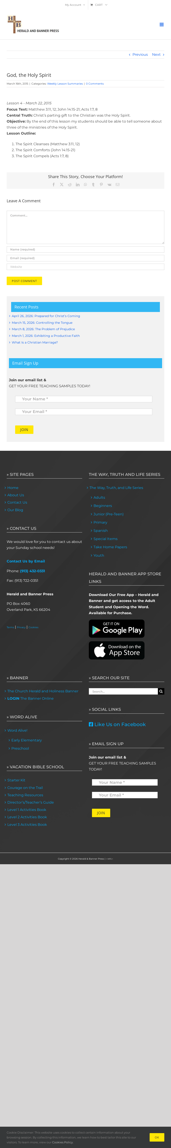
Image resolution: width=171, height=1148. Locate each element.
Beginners (103, 506)
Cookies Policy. (62, 1142)
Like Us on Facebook (117, 724)
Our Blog (15, 510)
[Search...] (123, 691)
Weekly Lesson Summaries (65, 83)
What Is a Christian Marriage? (35, 342)
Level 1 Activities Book (26, 810)
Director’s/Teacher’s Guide (30, 802)
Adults (99, 497)
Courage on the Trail (25, 788)
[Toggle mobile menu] (162, 24)
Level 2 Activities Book (27, 817)
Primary (100, 522)
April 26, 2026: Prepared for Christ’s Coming (46, 316)
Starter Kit (16, 780)
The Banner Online (30, 698)
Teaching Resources (25, 795)
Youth (99, 555)
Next (156, 54)
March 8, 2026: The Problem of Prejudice (43, 329)
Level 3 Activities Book (27, 824)
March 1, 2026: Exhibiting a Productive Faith (46, 336)
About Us (15, 495)
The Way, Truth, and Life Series (116, 488)
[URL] (85, 267)
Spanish (101, 530)
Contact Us (17, 502)
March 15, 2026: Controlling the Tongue (42, 323)
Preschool (20, 748)
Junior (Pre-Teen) (109, 514)
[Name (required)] (85, 249)
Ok (157, 1137)
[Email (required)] (85, 258)
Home (12, 488)
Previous (140, 54)
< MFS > (109, 859)
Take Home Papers (110, 547)
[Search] (161, 691)
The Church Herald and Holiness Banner (42, 691)
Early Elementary (26, 740)
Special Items (106, 539)
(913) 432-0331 (32, 571)
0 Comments (95, 83)
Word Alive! (17, 730)
